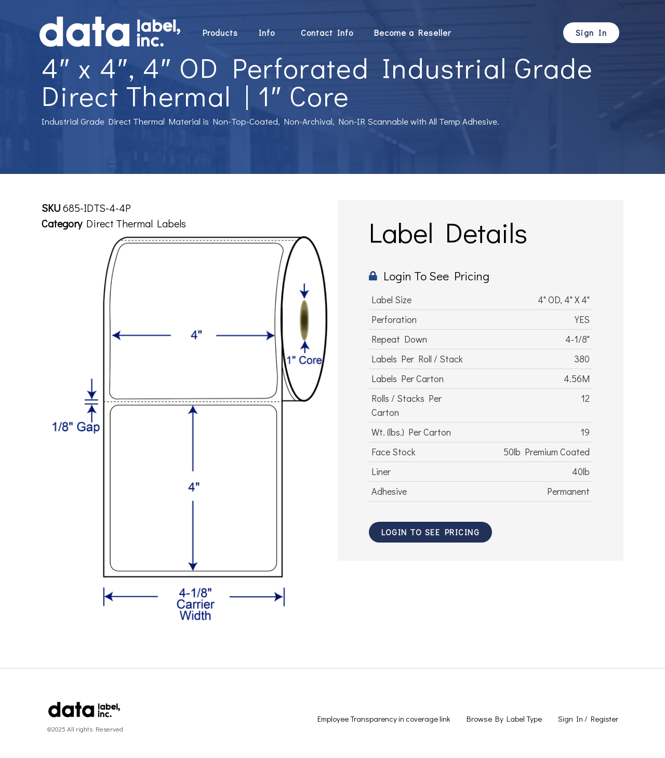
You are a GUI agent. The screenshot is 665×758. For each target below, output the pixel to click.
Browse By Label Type (504, 718)
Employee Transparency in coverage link (383, 718)
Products (220, 33)
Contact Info (327, 33)
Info (269, 33)
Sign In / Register (588, 718)
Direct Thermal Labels (136, 223)
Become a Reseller (412, 33)
